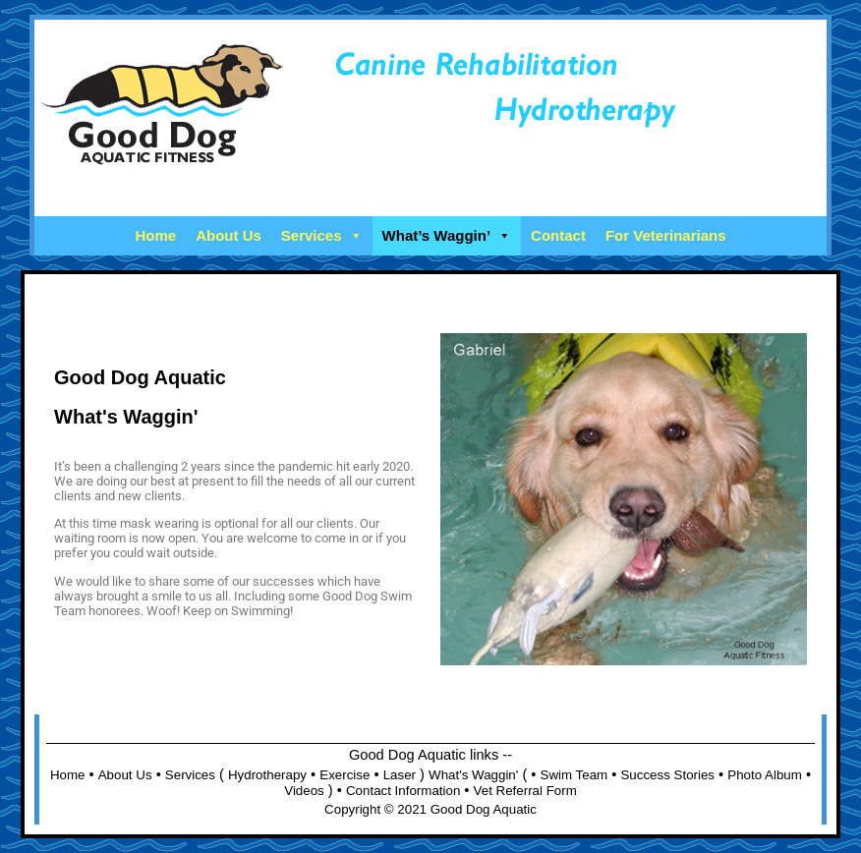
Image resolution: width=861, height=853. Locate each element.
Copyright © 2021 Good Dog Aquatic (430, 809)
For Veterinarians (665, 235)
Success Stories (667, 775)
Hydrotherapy (267, 775)
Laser (399, 775)
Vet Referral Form (525, 790)
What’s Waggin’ (447, 235)
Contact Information (403, 790)
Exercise (344, 775)
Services (322, 235)
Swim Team (574, 775)
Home (155, 235)
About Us (228, 235)
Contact (558, 235)
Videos (304, 790)
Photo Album (764, 775)
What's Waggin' (473, 775)
